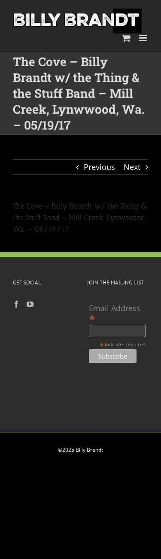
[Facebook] (16, 304)
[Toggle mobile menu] (143, 37)
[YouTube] (30, 304)
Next (132, 167)
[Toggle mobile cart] (126, 37)
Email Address (114, 313)
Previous (99, 167)
